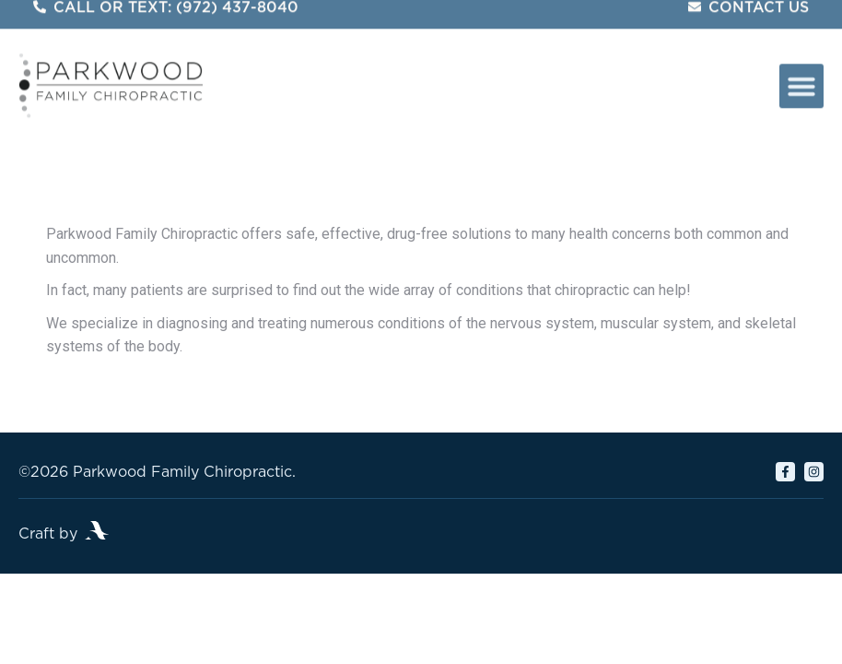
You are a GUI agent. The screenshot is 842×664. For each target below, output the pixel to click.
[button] (801, 76)
